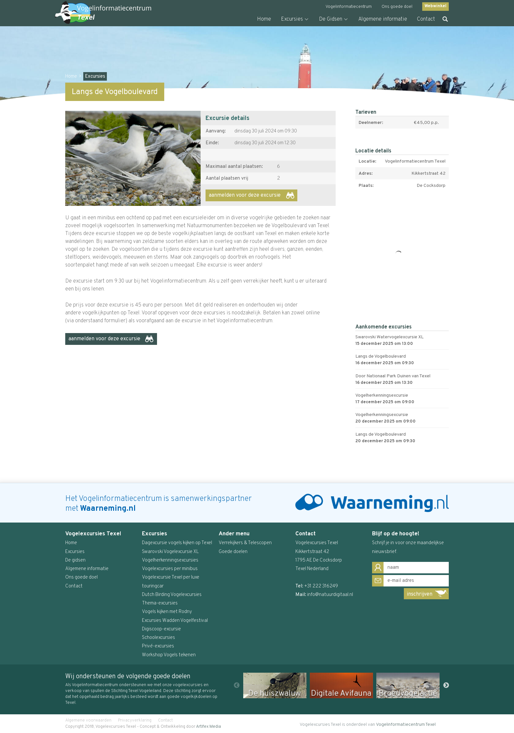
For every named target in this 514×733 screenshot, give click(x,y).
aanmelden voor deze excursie (245, 195)
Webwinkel (435, 6)
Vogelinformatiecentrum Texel (406, 724)
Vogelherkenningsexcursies (170, 560)
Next (446, 685)
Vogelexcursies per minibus (170, 569)
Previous (236, 685)
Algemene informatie (382, 19)
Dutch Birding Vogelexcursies (172, 595)
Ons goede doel (397, 7)
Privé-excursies (158, 646)
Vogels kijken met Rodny (167, 612)
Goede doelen (233, 552)
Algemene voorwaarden (88, 720)
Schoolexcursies (158, 638)
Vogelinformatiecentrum (349, 7)
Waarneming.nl (108, 509)
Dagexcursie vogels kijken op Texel (177, 543)
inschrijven (419, 594)
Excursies (292, 19)
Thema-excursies (160, 603)
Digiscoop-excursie (161, 629)
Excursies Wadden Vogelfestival (175, 621)
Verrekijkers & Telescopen (245, 543)
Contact (426, 19)
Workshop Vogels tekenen (169, 655)
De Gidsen (330, 19)
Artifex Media (208, 726)
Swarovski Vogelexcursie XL (170, 552)
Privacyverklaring (134, 720)
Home (264, 19)
